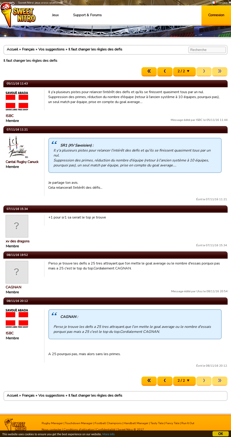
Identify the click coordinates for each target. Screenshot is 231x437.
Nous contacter (52, 430)
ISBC (10, 115)
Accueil (12, 49)
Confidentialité (105, 430)
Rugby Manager (52, 423)
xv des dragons (18, 241)
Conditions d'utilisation (79, 430)
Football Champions (108, 423)
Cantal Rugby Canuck (22, 161)
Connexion (216, 15)
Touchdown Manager (79, 423)
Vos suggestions (51, 49)
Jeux (55, 15)
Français (219, 3)
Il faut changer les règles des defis (95, 49)
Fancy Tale (172, 423)
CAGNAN (13, 287)
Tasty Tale (157, 423)
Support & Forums (87, 15)
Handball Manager (136, 423)
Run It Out (187, 423)
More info (108, 435)
